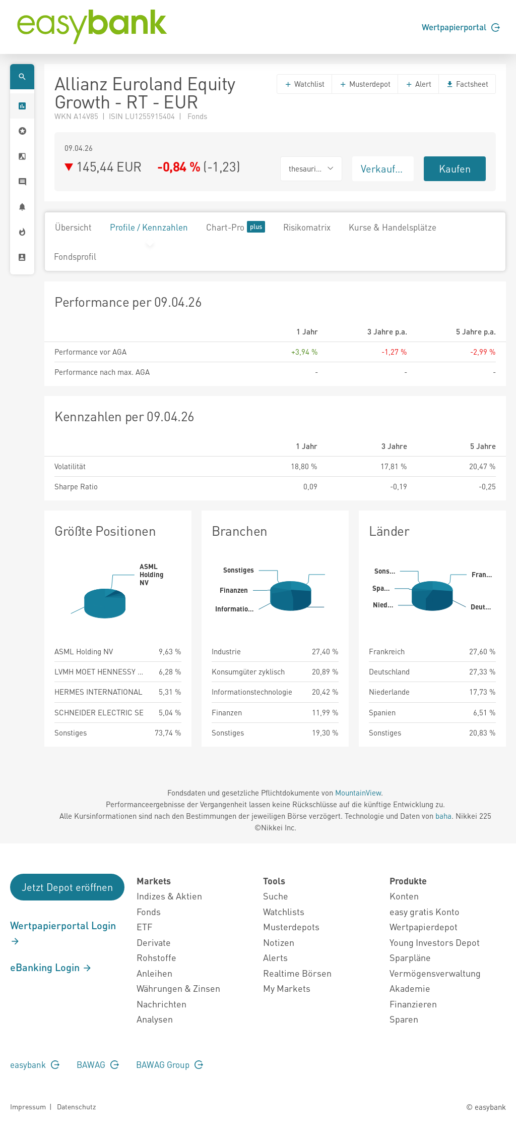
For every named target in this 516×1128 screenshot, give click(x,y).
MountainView (358, 792)
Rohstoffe (156, 957)
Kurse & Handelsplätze (392, 227)
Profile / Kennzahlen (149, 227)
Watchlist (304, 84)
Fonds (149, 911)
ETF (144, 926)
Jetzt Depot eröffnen (67, 886)
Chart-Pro (235, 227)
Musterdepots (291, 926)
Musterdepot (365, 84)
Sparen (404, 1019)
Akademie (410, 988)
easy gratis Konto (425, 911)
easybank (34, 1064)
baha (443, 816)
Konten (404, 895)
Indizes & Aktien (169, 895)
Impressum (28, 1106)
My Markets (286, 988)
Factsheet (467, 84)
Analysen (155, 1019)
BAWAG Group (169, 1064)
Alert (418, 84)
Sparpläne (410, 957)
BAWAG (98, 1064)
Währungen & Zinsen (178, 988)
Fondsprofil (75, 256)
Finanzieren (413, 1003)
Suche (275, 895)
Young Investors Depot (435, 942)
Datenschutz (76, 1106)
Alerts (275, 957)
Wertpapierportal (461, 26)
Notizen (278, 942)
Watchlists (283, 911)
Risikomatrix (307, 227)
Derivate (154, 942)
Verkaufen (383, 168)
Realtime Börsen (297, 973)
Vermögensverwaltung (435, 973)
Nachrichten (161, 1003)
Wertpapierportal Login (63, 933)
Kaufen (455, 168)
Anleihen (154, 973)
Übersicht (73, 227)
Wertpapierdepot (424, 926)
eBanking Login (51, 967)
